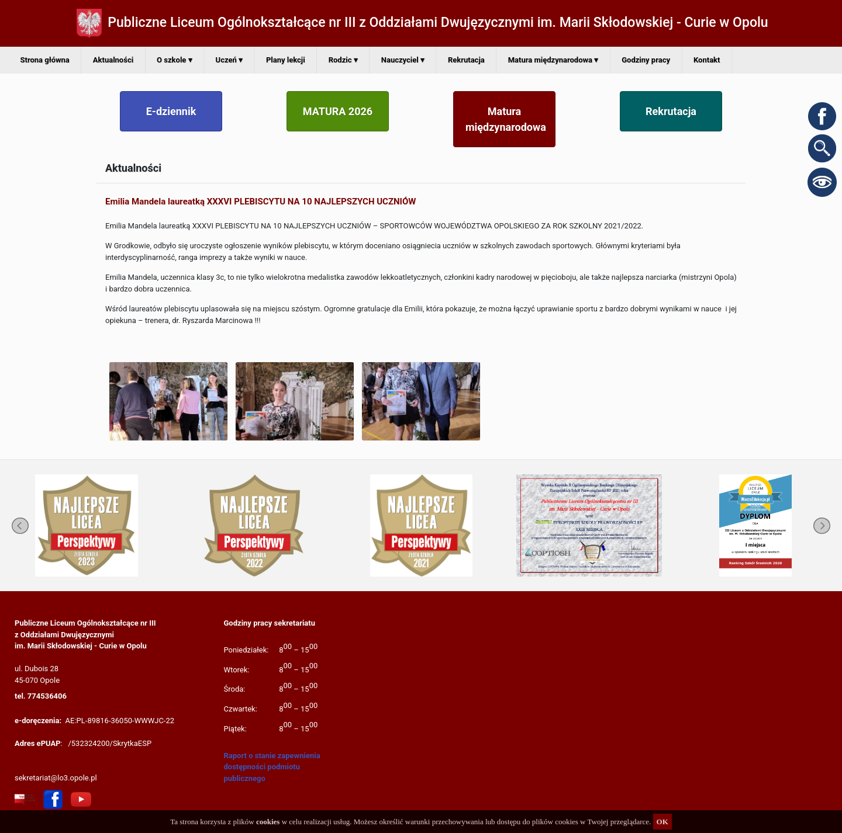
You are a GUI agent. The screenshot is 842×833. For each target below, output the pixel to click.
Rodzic (343, 59)
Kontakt (706, 59)
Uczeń (229, 59)
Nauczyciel (403, 59)
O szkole (174, 59)
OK (662, 821)
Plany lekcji (285, 59)
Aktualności (113, 59)
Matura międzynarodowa (553, 59)
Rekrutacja (466, 59)
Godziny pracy (646, 59)
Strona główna (45, 59)
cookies (267, 821)
